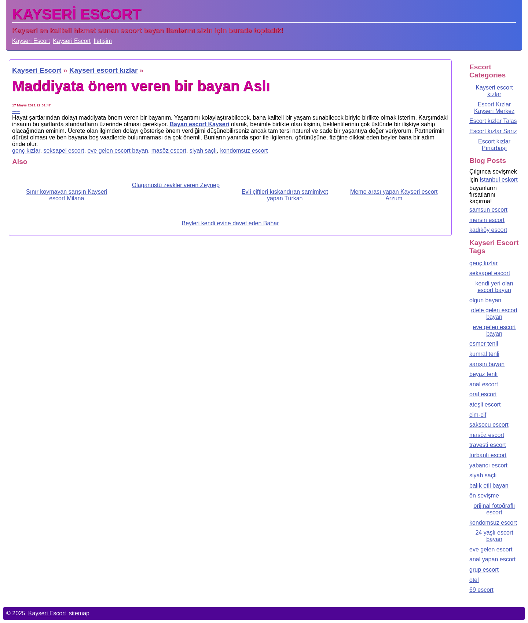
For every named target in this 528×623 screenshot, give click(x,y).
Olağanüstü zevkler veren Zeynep (176, 185)
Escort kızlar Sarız (493, 131)
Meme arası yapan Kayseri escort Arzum (393, 195)
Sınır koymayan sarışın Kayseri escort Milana (66, 195)
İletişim (103, 41)
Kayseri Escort (31, 41)
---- (16, 111)
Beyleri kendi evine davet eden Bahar (230, 223)
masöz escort (168, 150)
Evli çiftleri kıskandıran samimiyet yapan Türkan (285, 195)
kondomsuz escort (244, 150)
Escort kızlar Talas (493, 121)
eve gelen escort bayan (117, 150)
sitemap (79, 613)
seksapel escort (63, 150)
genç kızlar (26, 150)
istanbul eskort (498, 179)
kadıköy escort (488, 230)
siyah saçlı (203, 150)
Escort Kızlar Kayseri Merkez (494, 107)
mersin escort (487, 220)
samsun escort (488, 210)
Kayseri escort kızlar (494, 90)
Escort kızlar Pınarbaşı (494, 144)
